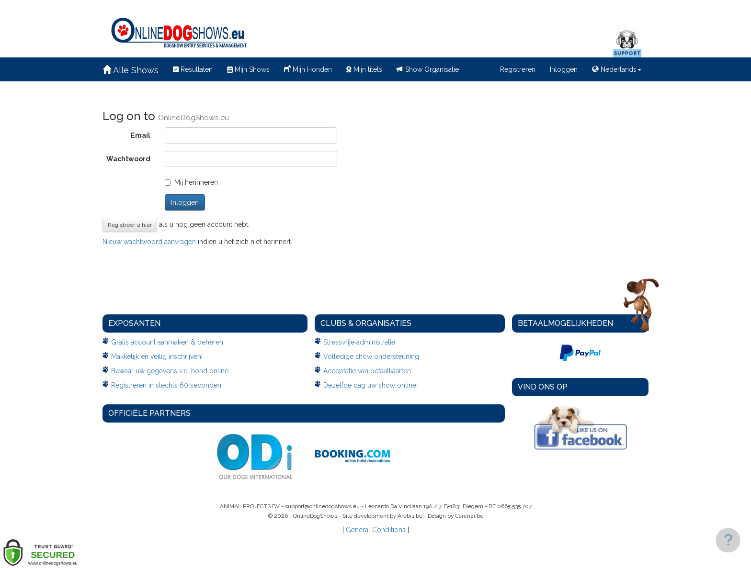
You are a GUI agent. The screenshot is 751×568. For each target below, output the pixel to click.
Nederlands (616, 69)
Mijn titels (364, 69)
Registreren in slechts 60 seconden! (167, 385)
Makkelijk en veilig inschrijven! (157, 356)
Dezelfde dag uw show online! (370, 385)
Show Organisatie (428, 69)
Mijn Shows (248, 69)
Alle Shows (130, 70)
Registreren (517, 69)
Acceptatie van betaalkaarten (367, 371)
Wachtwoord (128, 159)
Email (140, 135)
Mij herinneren (191, 182)
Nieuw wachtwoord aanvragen (149, 241)
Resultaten (193, 69)
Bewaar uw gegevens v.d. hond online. (170, 371)
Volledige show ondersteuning (371, 356)
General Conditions (376, 530)
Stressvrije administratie (359, 342)
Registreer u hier (130, 225)
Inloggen (564, 69)
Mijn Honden (308, 68)
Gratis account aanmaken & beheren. (168, 342)
